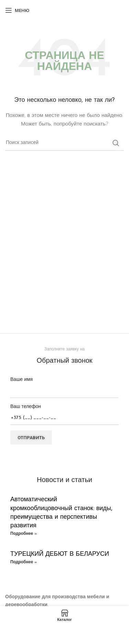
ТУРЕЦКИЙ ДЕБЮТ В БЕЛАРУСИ (59, 554)
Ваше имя (64, 385)
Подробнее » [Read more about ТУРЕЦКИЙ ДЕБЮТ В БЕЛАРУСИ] (23, 562)
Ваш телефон (64, 412)
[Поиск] (64, 143)
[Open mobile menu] (17, 10)
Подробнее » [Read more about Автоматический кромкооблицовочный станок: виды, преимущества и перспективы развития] (23, 534)
